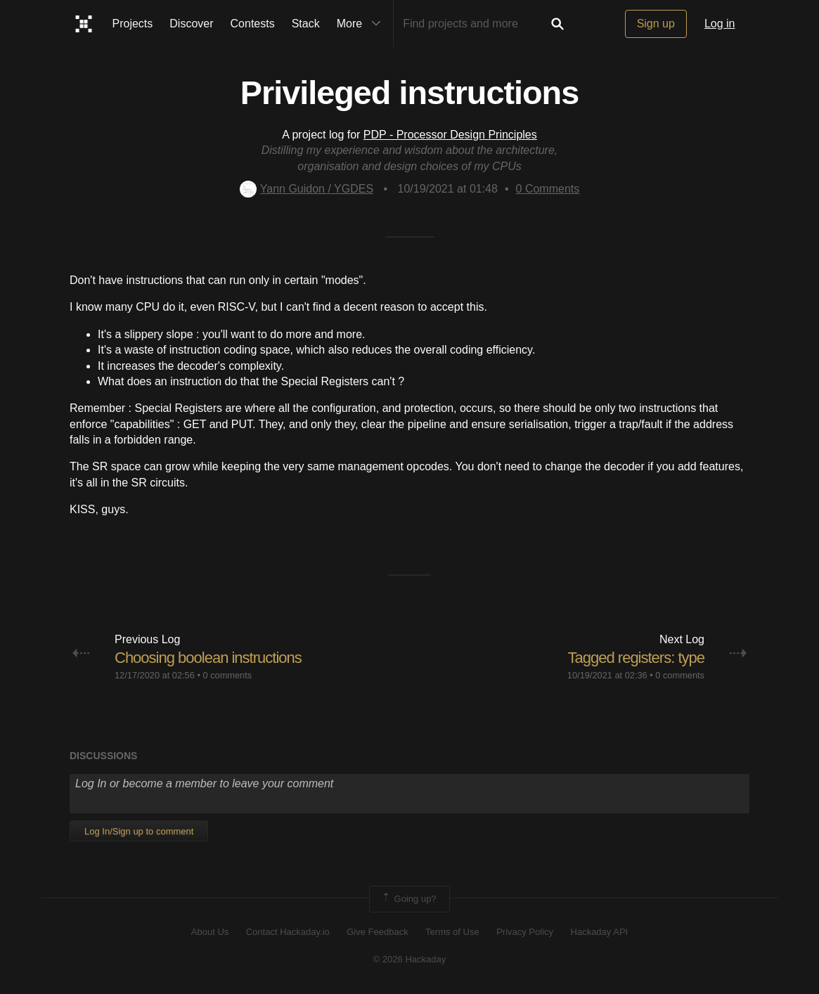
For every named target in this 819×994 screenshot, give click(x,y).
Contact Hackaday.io (288, 932)
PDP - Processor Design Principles (450, 135)
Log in (719, 24)
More (362, 23)
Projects (132, 24)
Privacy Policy (524, 932)
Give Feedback (377, 932)
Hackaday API (599, 932)
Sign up (656, 24)
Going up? (408, 899)
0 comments (227, 675)
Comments (548, 189)
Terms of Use (452, 932)
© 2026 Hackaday (409, 959)
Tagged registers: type (636, 657)
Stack (306, 24)
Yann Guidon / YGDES (306, 189)
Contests (253, 24)
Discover (191, 24)
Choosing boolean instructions (208, 657)
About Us (209, 932)
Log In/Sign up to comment (138, 831)
